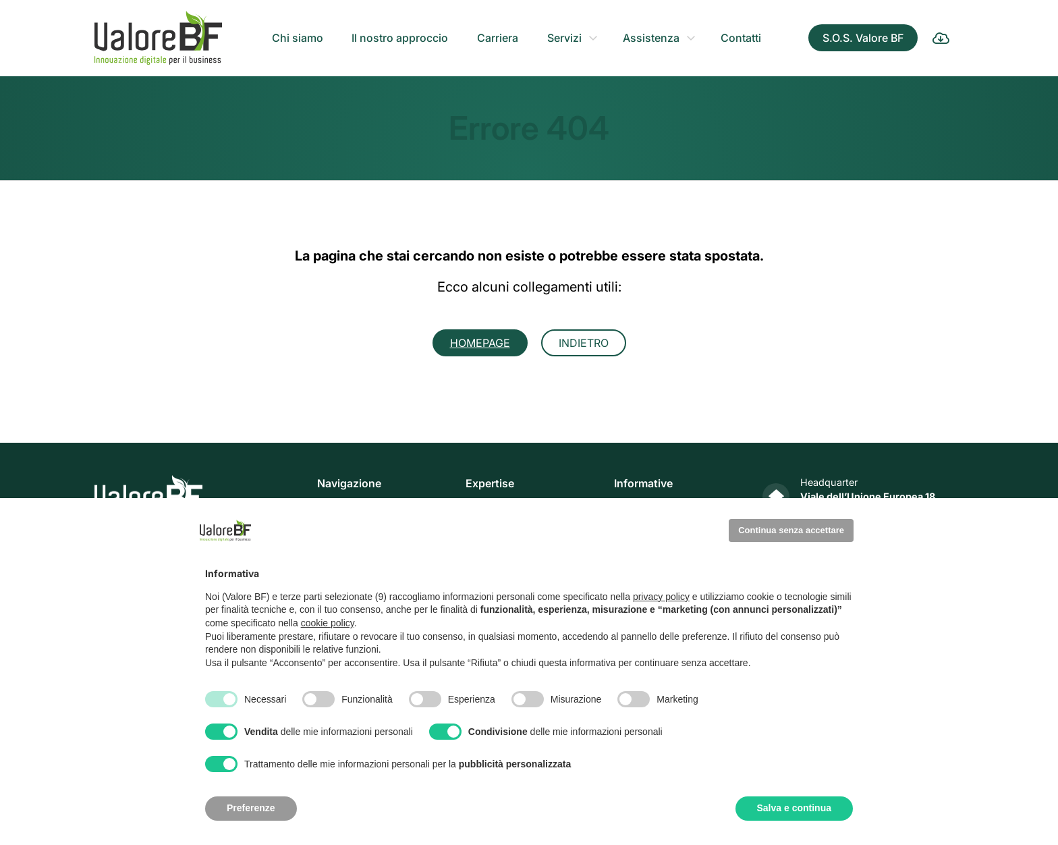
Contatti (741, 38)
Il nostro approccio (400, 38)
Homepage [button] (480, 343)
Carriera (497, 38)
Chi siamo (297, 38)
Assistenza (651, 38)
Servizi (564, 38)
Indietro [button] (584, 343)
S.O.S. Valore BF (863, 38)
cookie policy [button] (327, 623)
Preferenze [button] (251, 807)
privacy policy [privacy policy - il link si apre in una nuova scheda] (661, 596)
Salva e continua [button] (794, 807)
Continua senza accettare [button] (791, 530)
